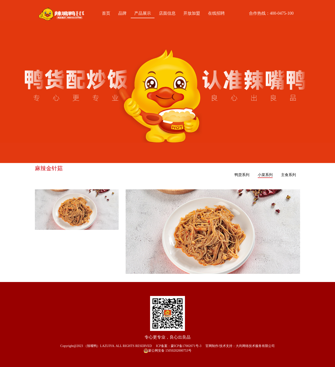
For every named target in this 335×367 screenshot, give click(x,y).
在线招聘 (216, 13)
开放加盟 (191, 13)
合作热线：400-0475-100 (271, 13)
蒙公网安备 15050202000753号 (167, 350)
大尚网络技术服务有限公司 (255, 346)
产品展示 (142, 13)
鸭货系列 (241, 175)
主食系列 (288, 175)
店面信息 (167, 13)
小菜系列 (265, 175)
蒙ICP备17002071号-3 (186, 346)
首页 (106, 13)
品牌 (122, 13)
